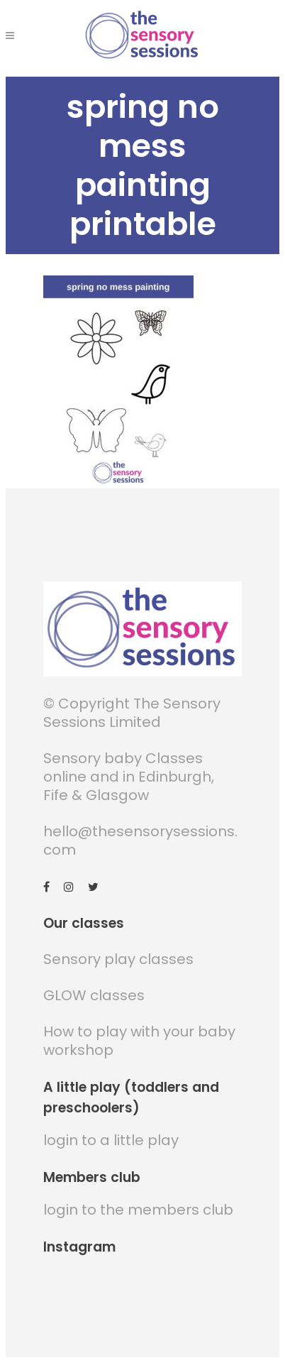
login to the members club (138, 1210)
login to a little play (111, 1140)
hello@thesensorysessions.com (140, 840)
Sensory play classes (118, 959)
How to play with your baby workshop (139, 1041)
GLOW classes (94, 995)
